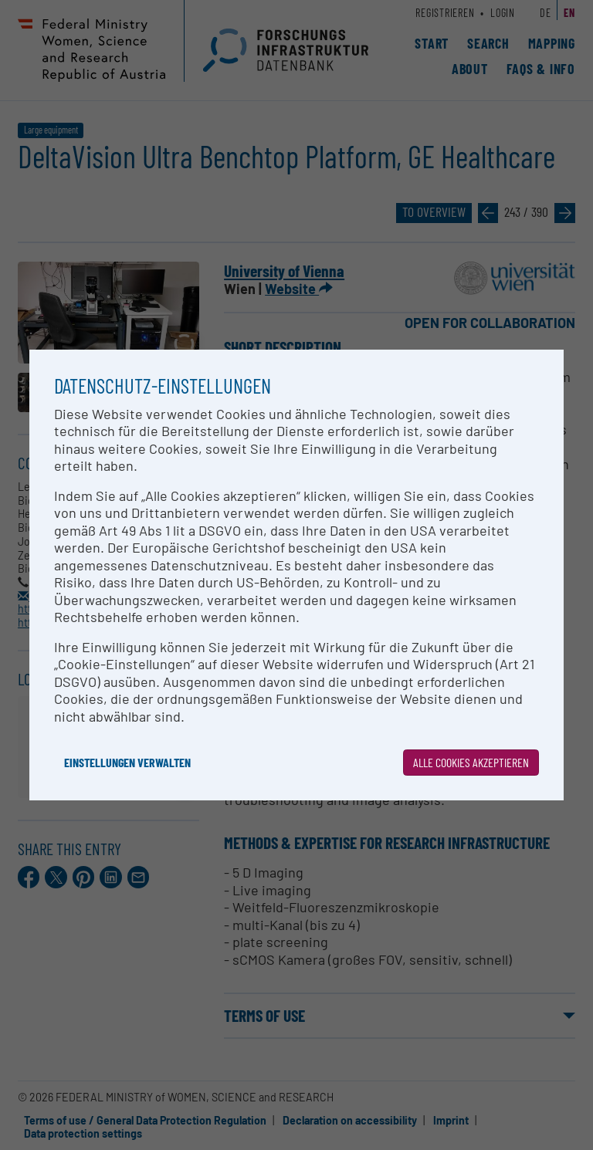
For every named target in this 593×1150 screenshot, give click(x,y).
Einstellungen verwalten (127, 762)
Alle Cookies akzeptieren (471, 762)
